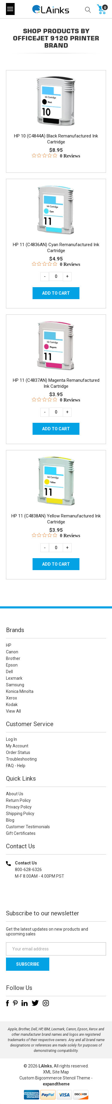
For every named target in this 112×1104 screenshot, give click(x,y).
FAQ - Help (15, 765)
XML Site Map (56, 1072)
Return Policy (18, 800)
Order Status (18, 752)
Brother (13, 658)
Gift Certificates (21, 833)
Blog (10, 820)
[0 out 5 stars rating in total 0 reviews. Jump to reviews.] (56, 155)
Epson (12, 665)
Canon (12, 651)
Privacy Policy (19, 807)
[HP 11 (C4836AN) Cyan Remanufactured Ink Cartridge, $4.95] (56, 209)
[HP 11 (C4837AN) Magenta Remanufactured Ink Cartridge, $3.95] (56, 345)
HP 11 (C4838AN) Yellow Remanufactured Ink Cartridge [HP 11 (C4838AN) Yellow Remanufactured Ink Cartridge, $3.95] (56, 519)
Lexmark (14, 678)
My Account (17, 745)
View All (13, 711)
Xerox (11, 698)
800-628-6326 (28, 869)
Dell (9, 671)
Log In (11, 739)
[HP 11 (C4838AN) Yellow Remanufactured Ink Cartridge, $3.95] (56, 481)
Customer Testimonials (28, 826)
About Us (14, 793)
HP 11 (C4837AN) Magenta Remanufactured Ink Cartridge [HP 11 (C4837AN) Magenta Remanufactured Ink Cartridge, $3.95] (56, 383)
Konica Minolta (19, 691)
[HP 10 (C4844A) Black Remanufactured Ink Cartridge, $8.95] (56, 101)
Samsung (15, 684)
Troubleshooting (21, 759)
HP (8, 645)
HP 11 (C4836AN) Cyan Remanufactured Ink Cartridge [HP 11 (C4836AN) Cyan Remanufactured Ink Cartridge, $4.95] (56, 247)
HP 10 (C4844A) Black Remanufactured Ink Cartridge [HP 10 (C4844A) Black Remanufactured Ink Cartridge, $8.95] (56, 139)
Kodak (12, 704)
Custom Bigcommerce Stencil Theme (54, 1078)
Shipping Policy (20, 813)
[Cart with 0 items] (101, 9)
